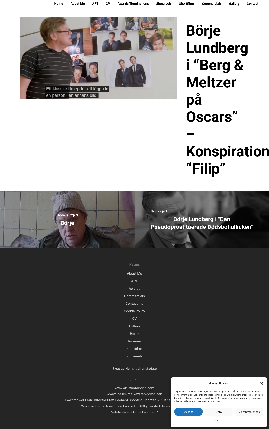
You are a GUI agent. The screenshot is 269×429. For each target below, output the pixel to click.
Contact (252, 3)
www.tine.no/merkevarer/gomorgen (134, 394)
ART (95, 3)
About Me (78, 3)
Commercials (212, 3)
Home (58, 3)
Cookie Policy (134, 311)
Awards (134, 288)
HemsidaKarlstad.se (141, 368)
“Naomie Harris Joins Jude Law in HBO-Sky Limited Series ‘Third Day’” (134, 406)
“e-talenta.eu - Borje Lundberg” (134, 412)
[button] (261, 383)
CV (108, 3)
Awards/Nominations (133, 3)
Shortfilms (187, 3)
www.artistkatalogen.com (134, 388)
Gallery (234, 3)
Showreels (163, 3)
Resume (134, 341)
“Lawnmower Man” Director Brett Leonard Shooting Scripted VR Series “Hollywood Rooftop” (134, 400)
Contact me (134, 303)
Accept (188, 411)
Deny (219, 411)
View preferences (249, 411)
